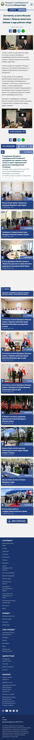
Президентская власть (8, 616)
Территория (5, 551)
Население (5, 554)
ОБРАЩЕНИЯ (6, 674)
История (4, 548)
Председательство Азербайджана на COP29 (7, 595)
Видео (4, 608)
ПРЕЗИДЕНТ (6, 613)
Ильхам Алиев (20, 5)
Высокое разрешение (16, 131)
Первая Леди (6, 625)
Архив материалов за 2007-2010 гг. (13, 722)
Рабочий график (6, 619)
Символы (4, 560)
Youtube (6, 711)
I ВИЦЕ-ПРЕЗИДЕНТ (8, 630)
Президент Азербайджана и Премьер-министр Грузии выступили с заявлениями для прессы (15, 293)
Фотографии (5, 643)
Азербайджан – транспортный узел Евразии (7, 589)
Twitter (14, 711)
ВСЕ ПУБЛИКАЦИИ (9, 146)
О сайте (4, 720)
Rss (17, 711)
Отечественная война (8, 573)
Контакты (5, 670)
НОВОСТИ (13, 10)
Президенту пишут (7, 682)
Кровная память (6, 579)
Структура (5, 664)
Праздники (5, 563)
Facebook (10, 711)
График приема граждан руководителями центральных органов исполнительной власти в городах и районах (9, 701)
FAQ (3, 717)
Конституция (5, 557)
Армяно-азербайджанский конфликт (7, 568)
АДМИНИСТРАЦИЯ (8, 656)
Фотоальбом (5, 605)
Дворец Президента (7, 667)
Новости (4, 640)
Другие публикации (18, 521)
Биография (5, 622)
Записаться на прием (8, 694)
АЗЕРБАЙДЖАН (7, 540)
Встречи (22, 10)
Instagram (3, 711)
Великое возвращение (8, 576)
